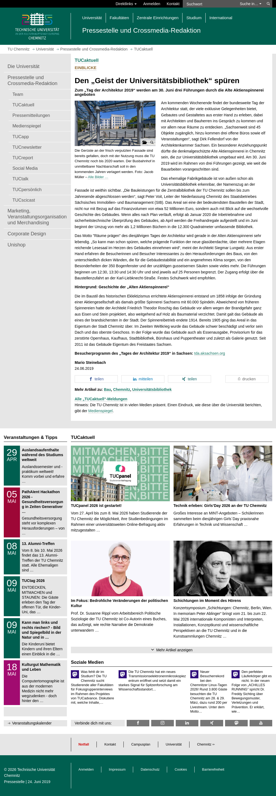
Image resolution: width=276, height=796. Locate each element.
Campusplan (140, 744)
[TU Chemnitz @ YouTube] (261, 723)
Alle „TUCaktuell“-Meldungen (101, 399)
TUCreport (22, 157)
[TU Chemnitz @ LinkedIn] (187, 723)
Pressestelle (14, 782)
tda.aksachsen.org (209, 353)
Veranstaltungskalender (31, 723)
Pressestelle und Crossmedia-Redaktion (32, 80)
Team (17, 94)
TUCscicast (23, 200)
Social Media (25, 168)
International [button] (220, 17)
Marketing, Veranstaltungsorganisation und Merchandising (37, 216)
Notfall (83, 744)
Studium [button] (193, 17)
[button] (115, 123)
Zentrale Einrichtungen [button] (158, 17)
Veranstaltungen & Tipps (30, 437)
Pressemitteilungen (31, 115)
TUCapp (20, 136)
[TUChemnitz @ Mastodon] (236, 723)
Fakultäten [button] (119, 17)
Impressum (117, 769)
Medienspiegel (26, 125)
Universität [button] (92, 17)
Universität (174, 744)
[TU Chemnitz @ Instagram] (162, 723)
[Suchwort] (210, 4)
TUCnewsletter (27, 147)
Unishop (17, 245)
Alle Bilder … (98, 177)
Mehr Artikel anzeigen (174, 650)
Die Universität (23, 66)
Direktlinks (126, 4)
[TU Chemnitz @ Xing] (211, 723)
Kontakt (173, 4)
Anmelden (151, 4)
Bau (107, 389)
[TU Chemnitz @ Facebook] (138, 723)
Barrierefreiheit (213, 769)
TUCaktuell (23, 104)
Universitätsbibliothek (151, 389)
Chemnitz (121, 389)
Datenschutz (150, 769)
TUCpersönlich (27, 189)
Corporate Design (27, 233)
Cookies (181, 769)
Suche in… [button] (250, 4)
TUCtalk (20, 178)
